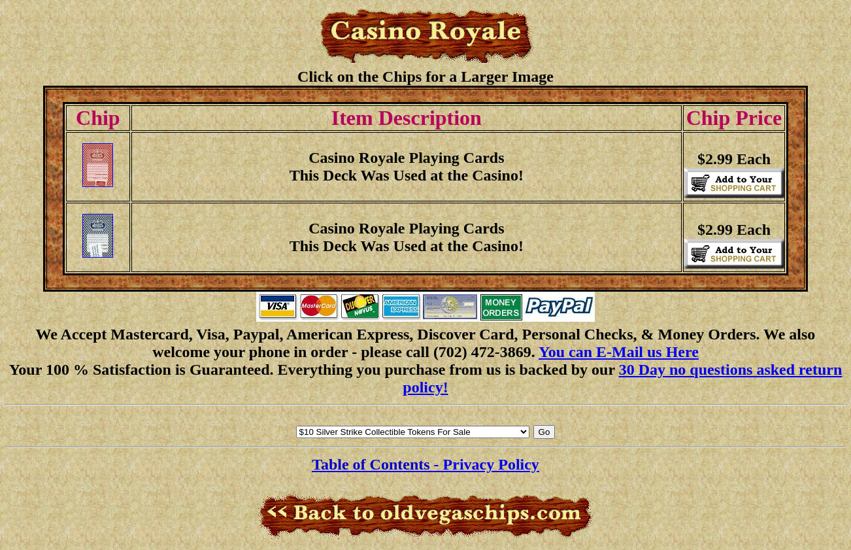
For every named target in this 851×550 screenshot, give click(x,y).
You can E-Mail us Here (619, 351)
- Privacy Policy (486, 464)
